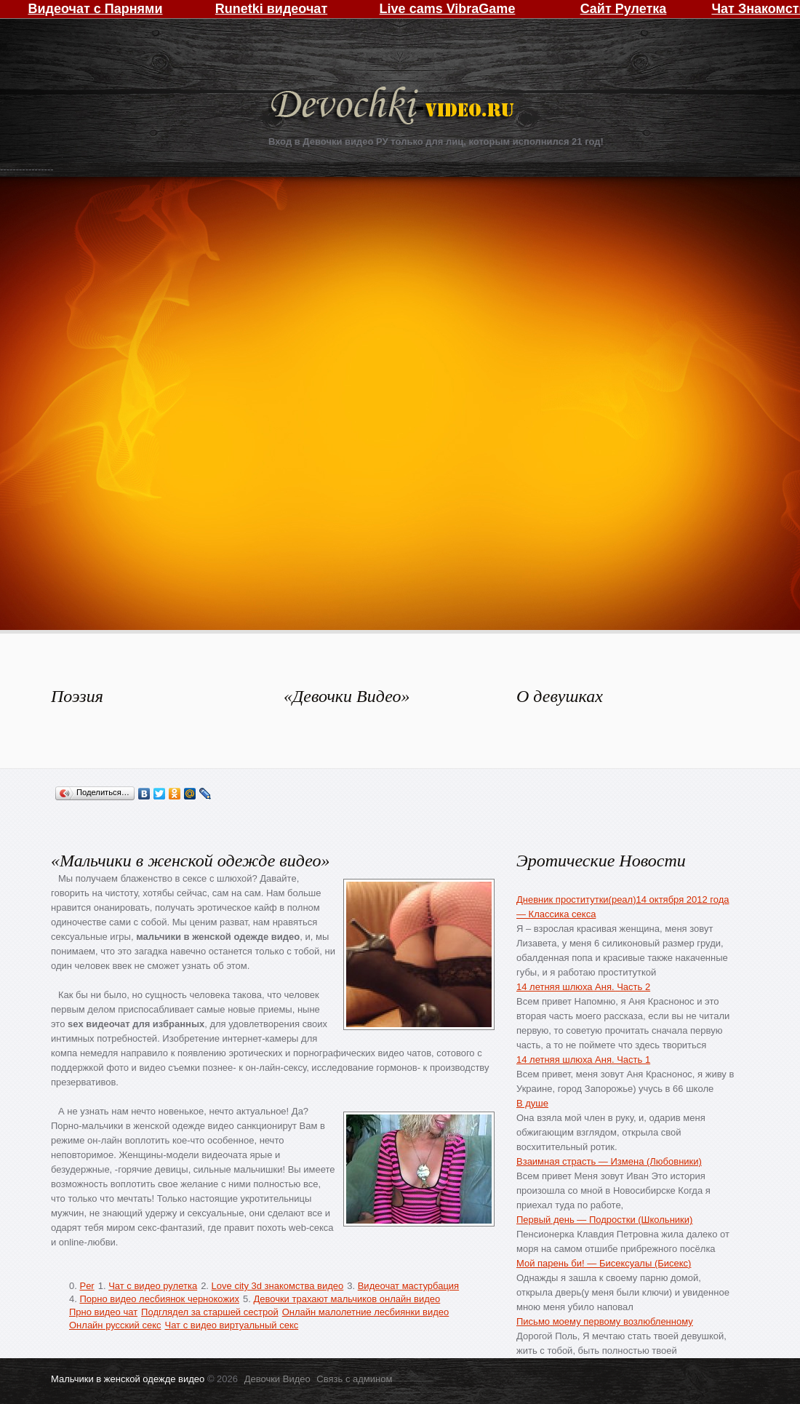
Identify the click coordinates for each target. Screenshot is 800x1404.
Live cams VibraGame (448, 8)
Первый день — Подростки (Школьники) (604, 1219)
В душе (532, 1103)
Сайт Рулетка (623, 8)
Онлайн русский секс (115, 1325)
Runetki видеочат (271, 8)
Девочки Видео (394, 107)
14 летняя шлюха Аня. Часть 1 (583, 1059)
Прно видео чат (103, 1312)
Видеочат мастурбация (408, 1285)
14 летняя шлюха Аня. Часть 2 (583, 986)
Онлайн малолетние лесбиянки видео (365, 1312)
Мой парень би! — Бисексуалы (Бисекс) (603, 1263)
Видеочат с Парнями (95, 8)
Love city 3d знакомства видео (278, 1285)
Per (86, 1285)
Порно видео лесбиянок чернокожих (159, 1298)
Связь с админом (354, 1378)
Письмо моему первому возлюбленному (604, 1321)
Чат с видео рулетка (152, 1285)
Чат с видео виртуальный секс (231, 1325)
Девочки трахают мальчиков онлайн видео (346, 1298)
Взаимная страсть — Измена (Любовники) (609, 1161)
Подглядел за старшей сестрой (210, 1312)
